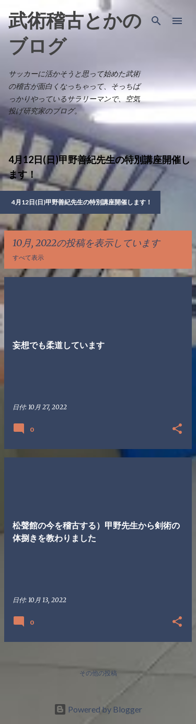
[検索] (156, 20)
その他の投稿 (98, 673)
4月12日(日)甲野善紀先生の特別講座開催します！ (81, 202)
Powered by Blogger (98, 709)
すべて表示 (28, 257)
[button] (177, 429)
